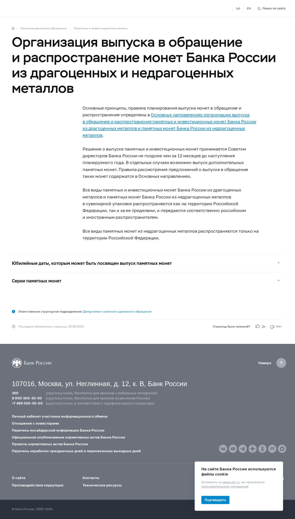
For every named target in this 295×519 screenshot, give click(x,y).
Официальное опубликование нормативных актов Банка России (68, 437)
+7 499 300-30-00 (27, 403)
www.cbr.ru (231, 482)
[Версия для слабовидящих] (238, 9)
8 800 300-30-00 (27, 398)
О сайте (18, 478)
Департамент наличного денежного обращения (117, 311)
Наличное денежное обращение (43, 28)
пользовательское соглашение (224, 486)
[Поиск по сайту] (272, 8)
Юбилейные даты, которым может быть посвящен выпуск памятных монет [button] (92, 263)
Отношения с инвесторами (35, 423)
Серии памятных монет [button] (36, 280)
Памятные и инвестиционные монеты (100, 28)
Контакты (91, 478)
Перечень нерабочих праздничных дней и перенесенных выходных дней (76, 451)
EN (249, 8)
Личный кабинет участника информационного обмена (60, 416)
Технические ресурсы (102, 485)
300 (15, 393)
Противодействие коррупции (38, 485)
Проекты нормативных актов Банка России (50, 444)
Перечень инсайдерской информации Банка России (58, 430)
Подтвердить (215, 500)
